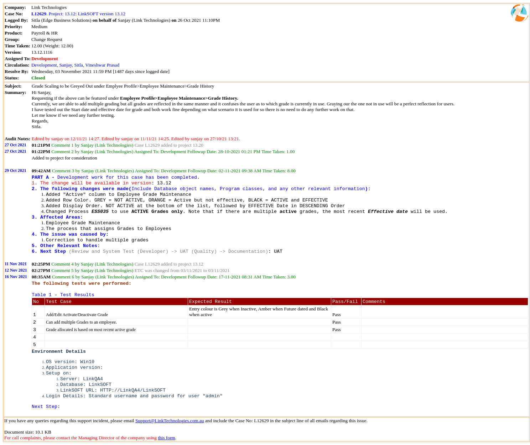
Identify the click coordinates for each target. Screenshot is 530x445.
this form (166, 437)
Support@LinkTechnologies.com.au (169, 420)
